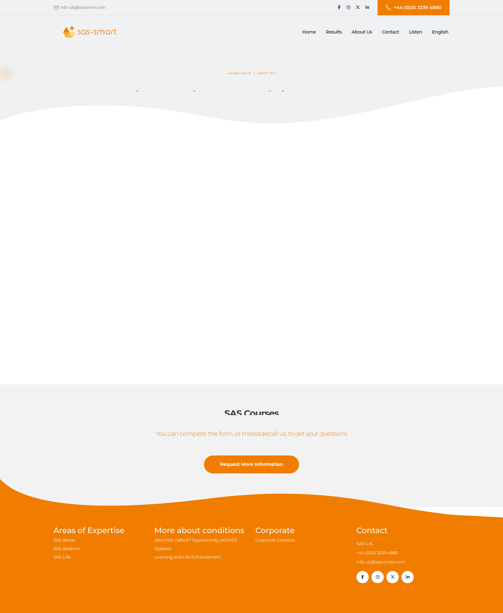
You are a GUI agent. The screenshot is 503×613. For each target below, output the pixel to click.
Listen (415, 32)
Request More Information (251, 466)
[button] (333, 32)
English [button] (440, 32)
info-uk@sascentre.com (83, 7)
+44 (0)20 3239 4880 (377, 552)
